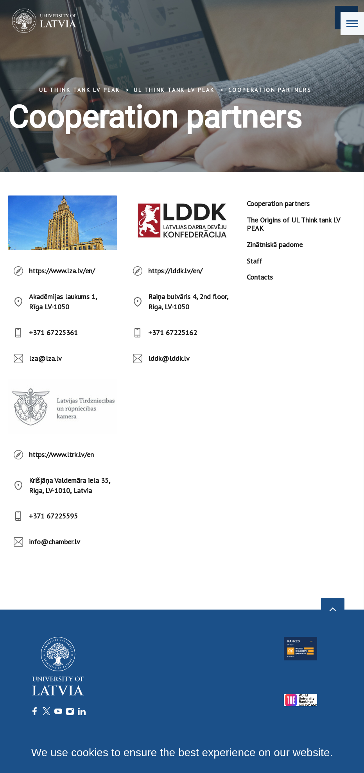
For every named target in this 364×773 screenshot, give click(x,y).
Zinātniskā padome (275, 244)
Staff (254, 260)
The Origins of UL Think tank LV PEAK (293, 224)
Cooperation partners (270, 89)
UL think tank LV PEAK (79, 89)
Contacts (260, 277)
